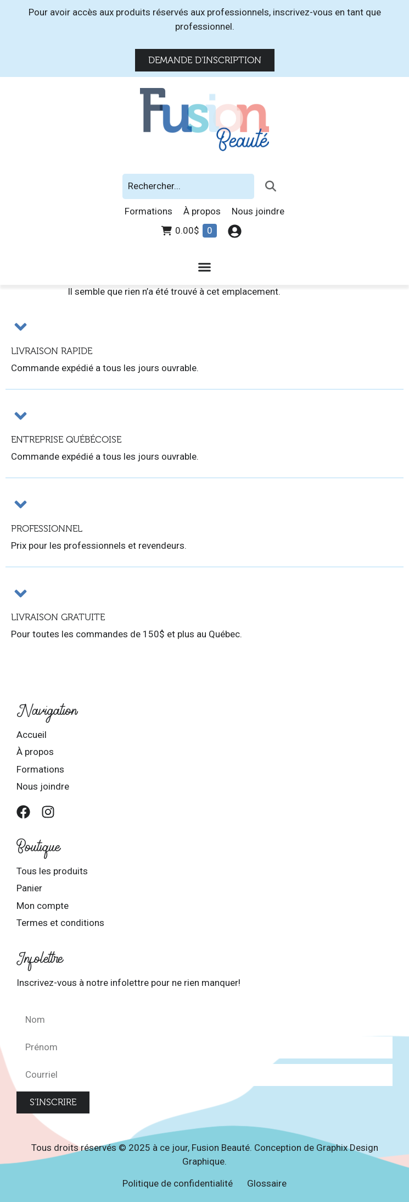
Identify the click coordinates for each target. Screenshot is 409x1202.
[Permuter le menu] (204, 267)
